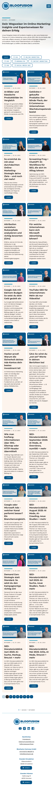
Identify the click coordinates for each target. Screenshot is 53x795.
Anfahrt (26, 768)
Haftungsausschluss (26, 744)
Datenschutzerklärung (26, 742)
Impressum (26, 739)
